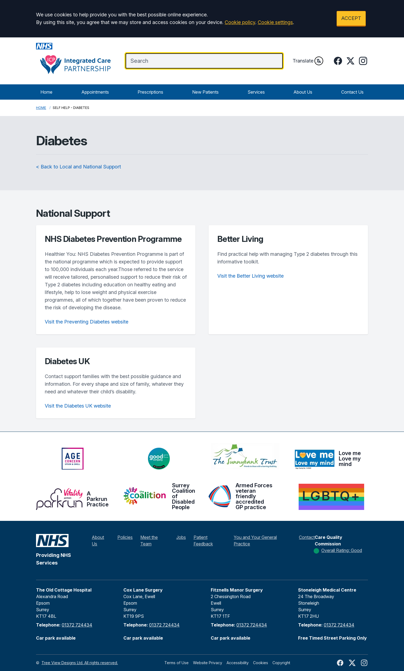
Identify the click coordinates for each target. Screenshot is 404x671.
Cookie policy (240, 22)
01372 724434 (77, 625)
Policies (125, 537)
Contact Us (352, 92)
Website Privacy (207, 662)
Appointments (95, 92)
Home (46, 92)
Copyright (281, 662)
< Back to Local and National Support (78, 167)
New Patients (205, 92)
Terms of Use (176, 662)
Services (256, 92)
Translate (308, 61)
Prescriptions (150, 92)
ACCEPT (351, 18)
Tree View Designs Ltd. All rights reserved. (79, 662)
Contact (307, 537)
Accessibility (238, 662)
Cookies (260, 662)
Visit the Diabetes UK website (78, 406)
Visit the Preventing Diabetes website (86, 322)
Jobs (181, 537)
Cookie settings (275, 22)
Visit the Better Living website (250, 276)
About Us (302, 92)
